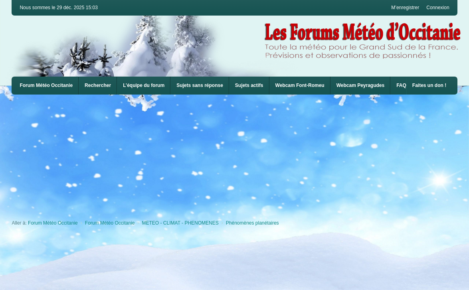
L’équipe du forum (143, 85)
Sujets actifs (249, 85)
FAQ (401, 85)
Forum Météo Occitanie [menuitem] (46, 85)
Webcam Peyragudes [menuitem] (360, 85)
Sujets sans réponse (199, 85)
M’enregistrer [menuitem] (405, 7)
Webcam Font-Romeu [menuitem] (300, 85)
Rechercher (98, 85)
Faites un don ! (429, 85)
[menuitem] (299, 86)
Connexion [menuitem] (437, 7)
